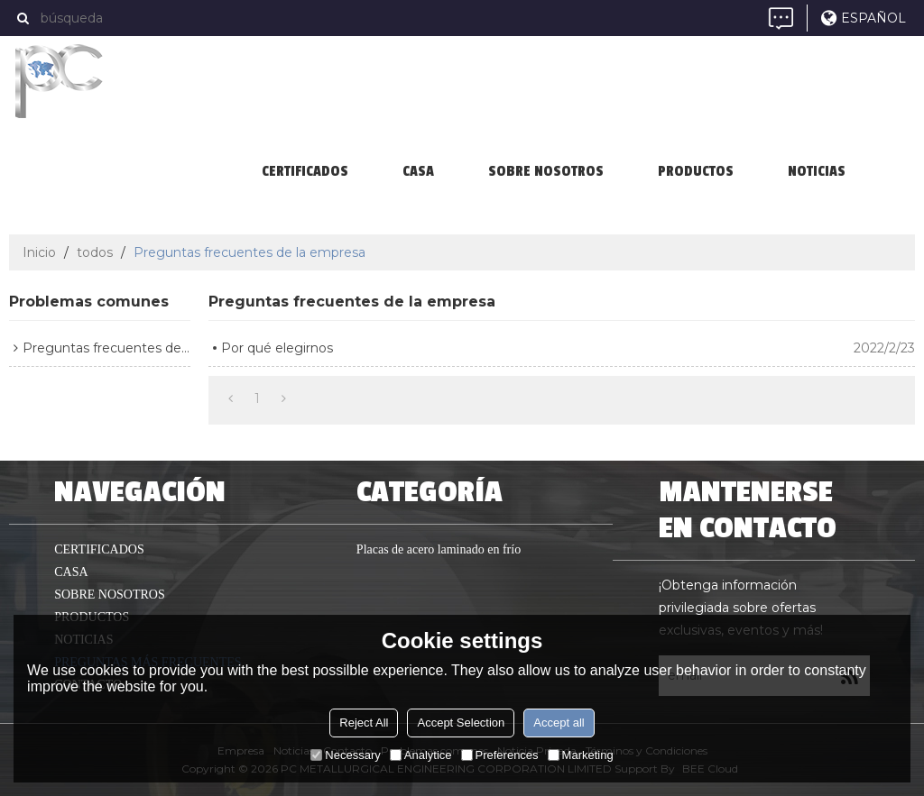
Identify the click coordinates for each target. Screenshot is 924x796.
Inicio (39, 252)
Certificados (305, 171)
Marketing (581, 755)
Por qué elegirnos (277, 348)
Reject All (363, 722)
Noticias (816, 171)
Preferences (500, 755)
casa (418, 171)
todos (95, 252)
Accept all (558, 722)
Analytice (421, 755)
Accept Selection (460, 722)
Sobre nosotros (546, 171)
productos (696, 171)
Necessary (345, 755)
